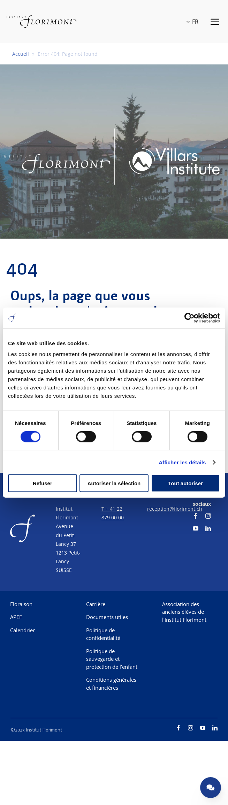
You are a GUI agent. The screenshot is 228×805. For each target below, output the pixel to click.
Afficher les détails (182, 462)
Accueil (20, 54)
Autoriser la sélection (114, 483)
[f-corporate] (22, 514)
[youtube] (195, 528)
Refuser (42, 483)
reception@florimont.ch (174, 508)
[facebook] (195, 516)
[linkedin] (208, 528)
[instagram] (208, 516)
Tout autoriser (185, 483)
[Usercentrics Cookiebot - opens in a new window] (189, 317)
